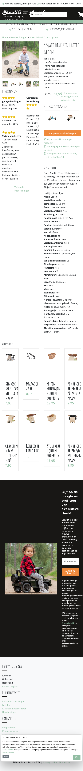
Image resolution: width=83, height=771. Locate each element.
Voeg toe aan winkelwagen (62, 133)
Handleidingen (9, 712)
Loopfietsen (8, 727)
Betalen (6, 705)
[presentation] (6, 62)
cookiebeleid (8, 750)
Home (5, 37)
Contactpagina (9, 686)
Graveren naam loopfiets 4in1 (11, 453)
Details (6, 756)
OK (77, 757)
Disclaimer (64, 762)
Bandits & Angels (19, 37)
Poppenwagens (10, 731)
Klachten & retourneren (14, 708)
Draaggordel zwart (34, 386)
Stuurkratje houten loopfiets (55, 450)
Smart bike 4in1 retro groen (43, 37)
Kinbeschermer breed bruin (36, 448)
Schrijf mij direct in (70, 572)
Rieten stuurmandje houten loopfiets (56, 391)
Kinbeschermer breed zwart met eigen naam (15, 391)
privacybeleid (8, 752)
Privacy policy (50, 762)
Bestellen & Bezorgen (13, 701)
